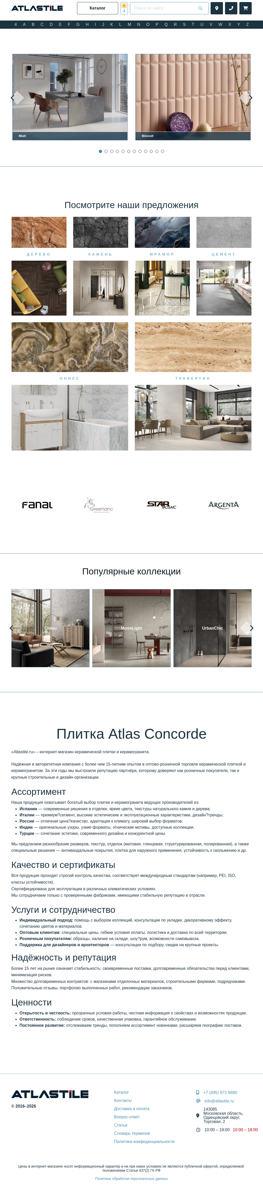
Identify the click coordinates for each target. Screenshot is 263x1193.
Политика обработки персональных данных (131, 1179)
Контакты (123, 1100)
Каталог (121, 1092)
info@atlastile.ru (219, 1101)
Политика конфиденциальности (144, 1141)
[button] (100, 151)
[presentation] (17, 98)
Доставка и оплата (131, 1109)
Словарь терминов (132, 1133)
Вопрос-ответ (126, 1117)
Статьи (120, 1125)
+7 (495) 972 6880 (220, 1093)
